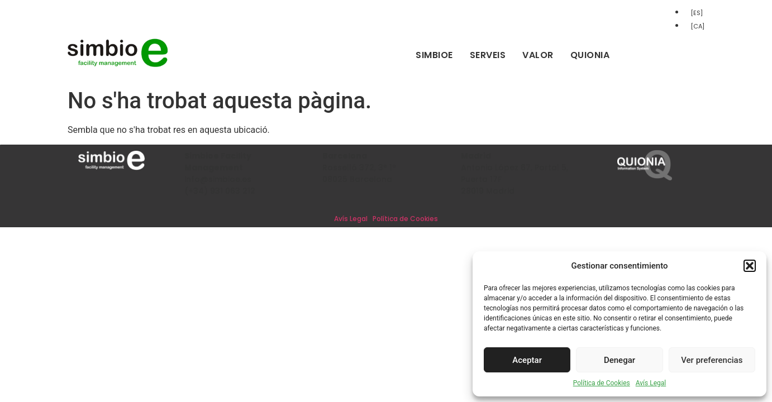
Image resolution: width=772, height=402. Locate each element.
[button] (749, 265)
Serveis (488, 55)
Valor (538, 55)
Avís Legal (651, 383)
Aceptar (527, 360)
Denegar (619, 360)
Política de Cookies (601, 383)
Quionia (590, 55)
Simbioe (434, 55)
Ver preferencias (711, 360)
